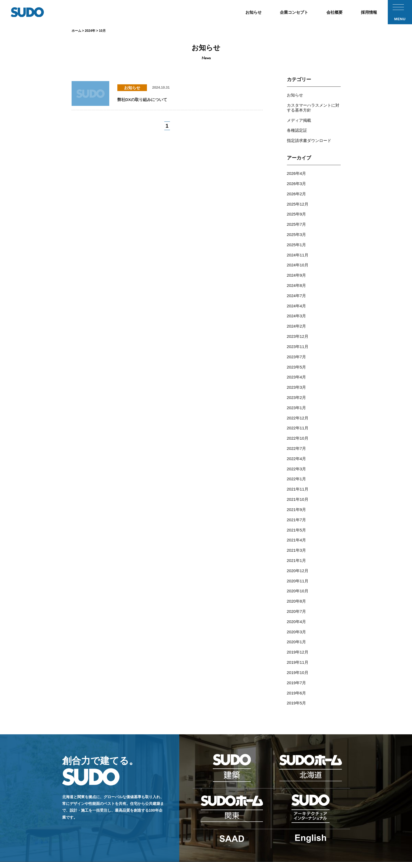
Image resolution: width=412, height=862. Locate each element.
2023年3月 (296, 366)
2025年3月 (296, 225)
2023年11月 (297, 328)
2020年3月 (296, 592)
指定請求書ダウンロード (309, 136)
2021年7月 (296, 489)
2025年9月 (296, 206)
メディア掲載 (299, 117)
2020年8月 (296, 564)
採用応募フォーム (245, 833)
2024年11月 (297, 244)
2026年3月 (296, 178)
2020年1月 (296, 602)
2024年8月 (296, 272)
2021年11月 (297, 460)
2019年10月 (297, 630)
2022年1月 (296, 451)
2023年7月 (296, 338)
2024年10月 (297, 253)
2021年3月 (296, 517)
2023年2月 (296, 376)
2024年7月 (296, 281)
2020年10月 (297, 555)
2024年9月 (296, 262)
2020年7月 (296, 574)
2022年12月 (297, 394)
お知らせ (295, 94)
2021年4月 (296, 508)
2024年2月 (296, 310)
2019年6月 (296, 649)
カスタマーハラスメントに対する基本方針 (313, 106)
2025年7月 (296, 215)
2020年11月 (297, 545)
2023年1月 (296, 385)
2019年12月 (297, 611)
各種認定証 (297, 127)
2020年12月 (297, 536)
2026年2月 (296, 187)
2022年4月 (296, 432)
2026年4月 (296, 168)
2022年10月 (297, 413)
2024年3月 (296, 300)
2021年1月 (296, 526)
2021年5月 (296, 498)
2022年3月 (296, 442)
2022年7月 (296, 423)
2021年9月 (296, 479)
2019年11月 (297, 621)
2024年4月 (296, 291)
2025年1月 (296, 234)
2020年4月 (296, 583)
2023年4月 (296, 357)
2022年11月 (297, 404)
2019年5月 (296, 658)
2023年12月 (297, 319)
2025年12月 (297, 196)
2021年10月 (297, 470)
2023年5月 (296, 347)
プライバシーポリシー (309, 833)
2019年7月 (296, 640)
